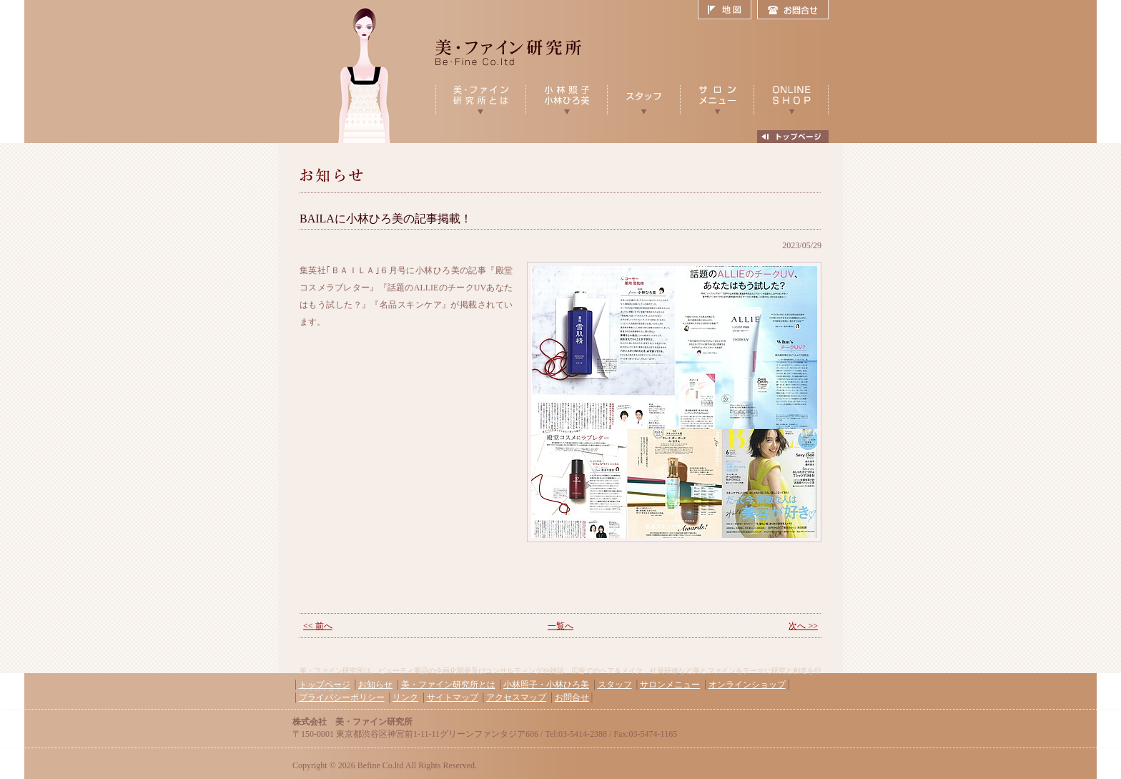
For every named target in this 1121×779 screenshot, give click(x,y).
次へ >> (803, 626)
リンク (405, 697)
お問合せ (793, 10)
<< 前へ (317, 626)
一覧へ (560, 626)
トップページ (324, 685)
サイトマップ (452, 697)
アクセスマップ (516, 697)
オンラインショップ (747, 685)
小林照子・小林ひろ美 (546, 685)
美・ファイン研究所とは (448, 685)
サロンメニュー (670, 685)
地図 (727, 10)
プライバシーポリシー (342, 697)
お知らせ (375, 685)
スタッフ (615, 685)
